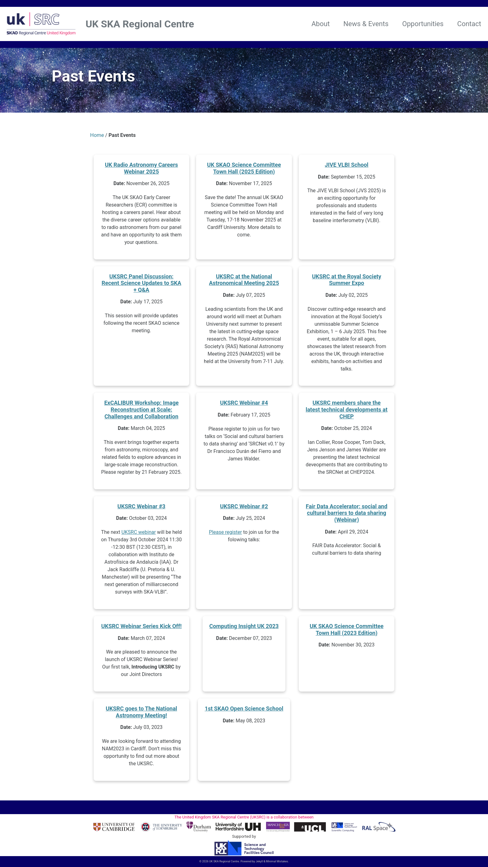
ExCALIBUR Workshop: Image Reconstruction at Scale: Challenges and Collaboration (141, 411)
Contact (469, 24)
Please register (225, 534)
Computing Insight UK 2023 (244, 627)
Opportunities (422, 24)
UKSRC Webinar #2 (244, 507)
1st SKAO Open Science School (244, 710)
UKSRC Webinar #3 (141, 507)
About (321, 24)
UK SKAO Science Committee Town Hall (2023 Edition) (346, 630)
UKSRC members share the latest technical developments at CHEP (346, 411)
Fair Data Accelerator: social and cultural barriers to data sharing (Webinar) (346, 514)
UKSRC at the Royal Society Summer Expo (346, 281)
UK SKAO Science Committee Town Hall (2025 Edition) (244, 169)
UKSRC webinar (138, 534)
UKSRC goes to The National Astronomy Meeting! (141, 713)
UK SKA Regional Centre (140, 24)
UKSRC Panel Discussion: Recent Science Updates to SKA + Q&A (141, 284)
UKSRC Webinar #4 (244, 404)
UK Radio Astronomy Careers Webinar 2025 (141, 169)
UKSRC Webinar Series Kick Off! (141, 627)
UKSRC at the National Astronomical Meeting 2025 (244, 281)
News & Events (365, 24)
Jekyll (259, 861)
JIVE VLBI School (346, 166)
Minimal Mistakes (277, 861)
